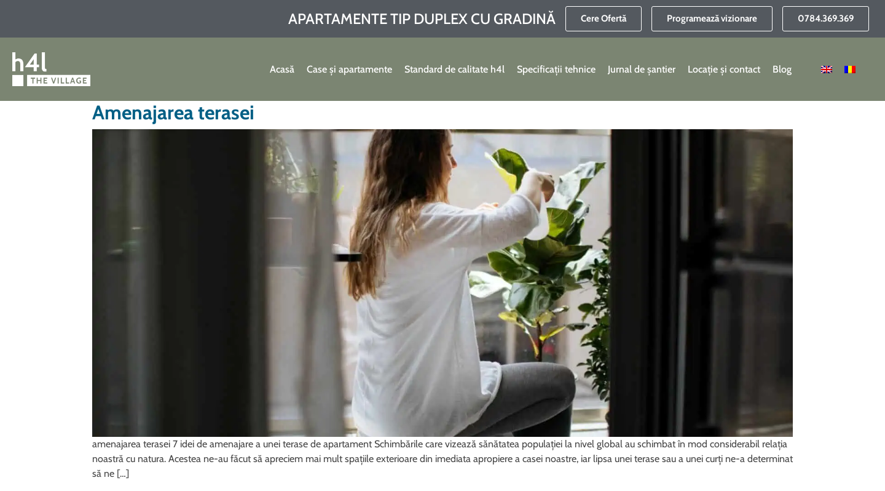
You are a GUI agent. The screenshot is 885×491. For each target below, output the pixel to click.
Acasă (282, 69)
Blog (782, 69)
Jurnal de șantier (641, 69)
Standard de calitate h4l (454, 69)
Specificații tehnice (556, 69)
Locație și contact (724, 69)
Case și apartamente (349, 69)
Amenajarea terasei (173, 112)
